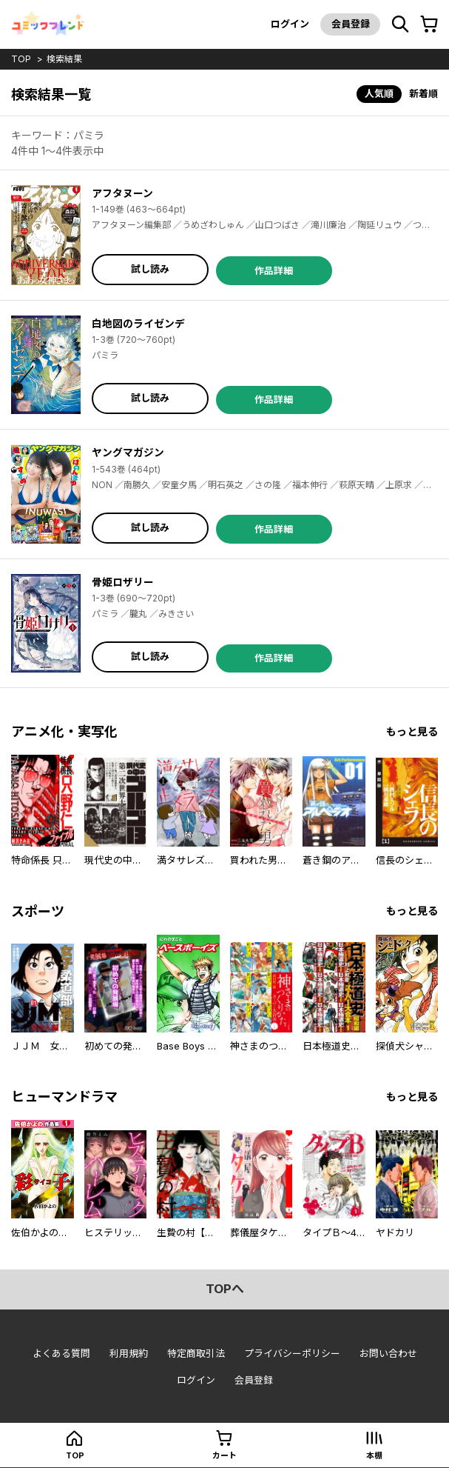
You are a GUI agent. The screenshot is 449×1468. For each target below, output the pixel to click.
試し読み (150, 269)
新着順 (423, 93)
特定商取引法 (196, 1353)
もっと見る (412, 731)
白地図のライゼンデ (138, 323)
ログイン (289, 24)
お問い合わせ (388, 1353)
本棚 (374, 1455)
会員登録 (350, 24)
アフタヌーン (122, 193)
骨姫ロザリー (123, 581)
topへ (225, 1288)
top (21, 58)
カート (224, 1455)
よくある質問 (61, 1353)
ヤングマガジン (128, 452)
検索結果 (64, 58)
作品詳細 (273, 270)
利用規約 (128, 1353)
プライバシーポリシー (292, 1353)
